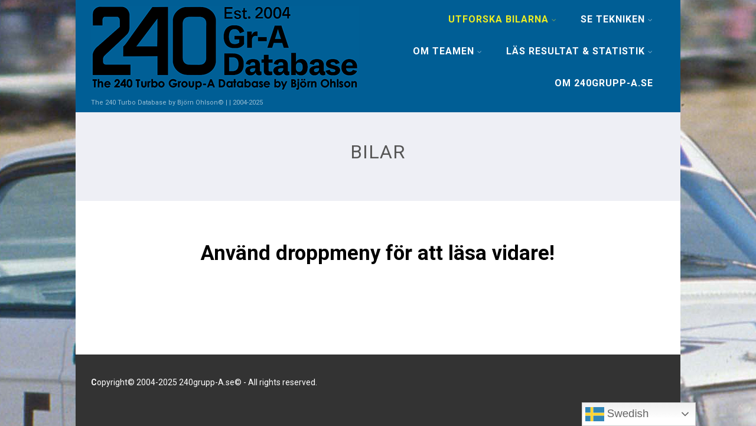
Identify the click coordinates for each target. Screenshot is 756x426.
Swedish (617, 414)
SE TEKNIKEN (617, 19)
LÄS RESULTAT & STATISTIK (579, 51)
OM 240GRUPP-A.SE (604, 83)
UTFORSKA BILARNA (502, 19)
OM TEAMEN (448, 51)
